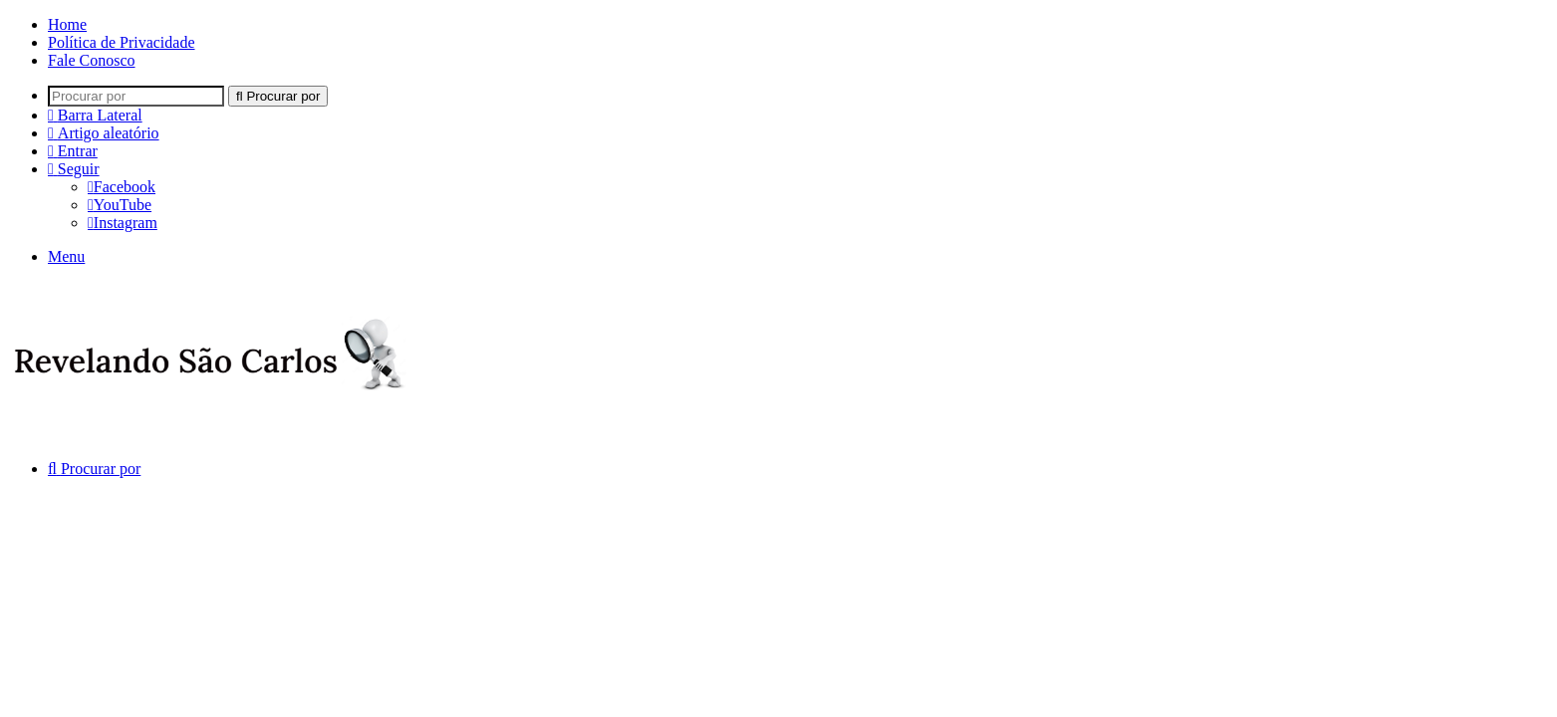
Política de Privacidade (121, 42)
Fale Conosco (91, 60)
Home (67, 24)
